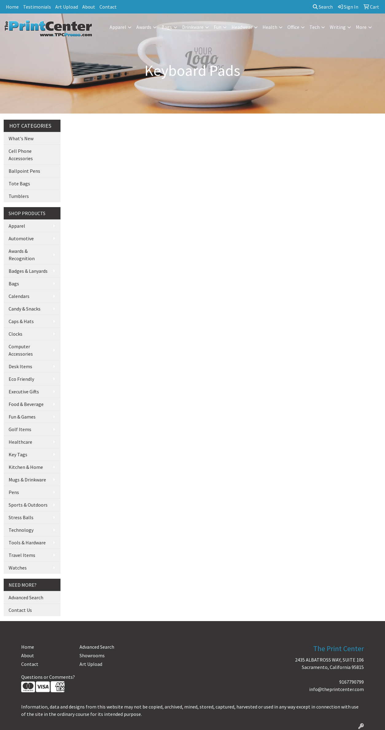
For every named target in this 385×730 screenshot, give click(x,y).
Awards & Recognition (22, 254)
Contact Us (20, 610)
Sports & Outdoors (28, 505)
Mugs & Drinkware (27, 480)
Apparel (17, 226)
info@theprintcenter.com (336, 689)
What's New (21, 138)
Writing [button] (338, 27)
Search (323, 7)
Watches (18, 568)
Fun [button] (217, 27)
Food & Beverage (26, 404)
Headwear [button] (241, 27)
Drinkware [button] (193, 27)
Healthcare (20, 442)
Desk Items (20, 366)
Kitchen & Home (26, 467)
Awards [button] (143, 27)
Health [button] (269, 27)
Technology (21, 530)
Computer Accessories (21, 350)
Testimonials (37, 7)
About (88, 7)
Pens (14, 492)
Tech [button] (314, 27)
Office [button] (293, 27)
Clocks (15, 334)
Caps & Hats (21, 321)
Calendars (19, 296)
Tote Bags (19, 183)
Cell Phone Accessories (21, 154)
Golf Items (20, 429)
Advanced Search (26, 597)
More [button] (361, 27)
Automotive (21, 238)
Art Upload (66, 7)
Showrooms (92, 655)
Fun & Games (22, 417)
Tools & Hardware (27, 542)
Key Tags (18, 454)
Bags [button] (166, 27)
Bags (14, 283)
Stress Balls (21, 517)
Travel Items (22, 555)
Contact (108, 7)
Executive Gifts (24, 391)
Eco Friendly (21, 379)
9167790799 (351, 682)
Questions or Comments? (48, 677)
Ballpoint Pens (24, 171)
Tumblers (19, 196)
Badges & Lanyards (28, 271)
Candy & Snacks (25, 309)
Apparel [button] (118, 27)
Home (12, 7)
